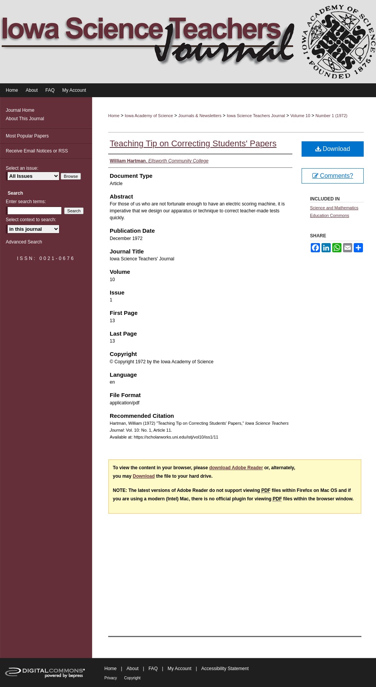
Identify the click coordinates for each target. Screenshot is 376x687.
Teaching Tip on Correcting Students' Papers (193, 143)
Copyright (132, 678)
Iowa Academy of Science (149, 115)
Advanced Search (24, 242)
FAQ (153, 668)
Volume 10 (300, 115)
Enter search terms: (26, 201)
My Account (180, 668)
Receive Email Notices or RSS (37, 151)
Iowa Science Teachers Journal (256, 115)
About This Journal (25, 118)
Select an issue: (22, 168)
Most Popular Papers (27, 136)
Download (332, 149)
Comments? (332, 175)
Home (113, 115)
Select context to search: (31, 219)
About (133, 668)
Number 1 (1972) (331, 115)
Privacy (111, 678)
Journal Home (20, 110)
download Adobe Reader (236, 467)
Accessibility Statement (225, 668)
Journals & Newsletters (200, 115)
